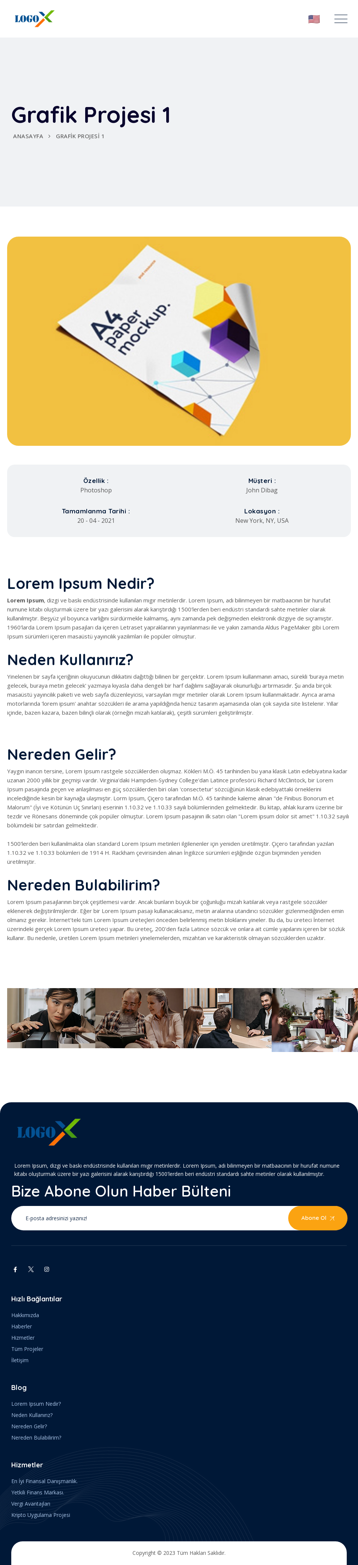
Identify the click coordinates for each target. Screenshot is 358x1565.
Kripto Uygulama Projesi (40, 1514)
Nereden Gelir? (29, 1426)
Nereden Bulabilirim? (36, 1437)
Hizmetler (23, 1337)
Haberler (21, 1326)
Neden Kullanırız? (32, 1415)
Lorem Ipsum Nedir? (36, 1403)
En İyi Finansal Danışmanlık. (44, 1481)
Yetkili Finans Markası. (37, 1492)
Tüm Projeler (27, 1348)
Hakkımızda (25, 1315)
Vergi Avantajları (30, 1503)
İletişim (20, 1360)
